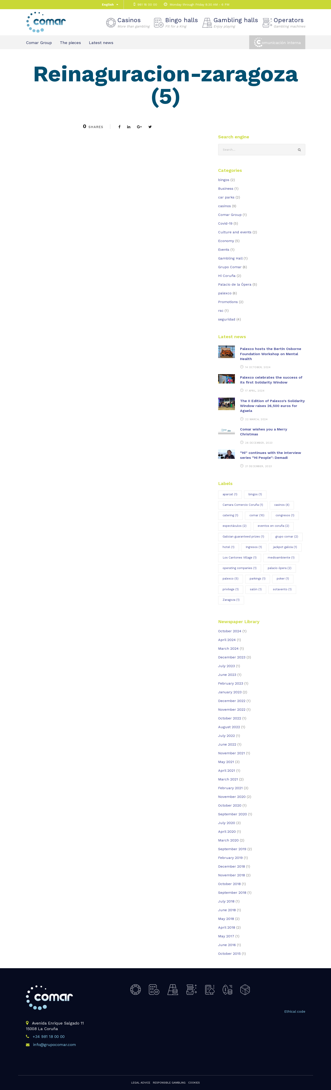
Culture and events (234, 232)
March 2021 (228, 779)
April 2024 (227, 640)
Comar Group (39, 42)
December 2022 (231, 701)
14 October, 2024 (257, 367)
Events (223, 249)
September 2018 (232, 892)
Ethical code (294, 1011)
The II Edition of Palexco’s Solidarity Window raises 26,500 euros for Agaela (272, 406)
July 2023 (226, 666)
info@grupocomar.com (54, 1044)
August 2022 (229, 727)
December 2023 (231, 657)
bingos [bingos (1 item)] (255, 494)
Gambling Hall (230, 258)
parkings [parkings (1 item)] (258, 578)
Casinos (133, 22)
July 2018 (226, 901)
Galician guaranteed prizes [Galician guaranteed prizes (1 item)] (243, 536)
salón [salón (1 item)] (256, 589)
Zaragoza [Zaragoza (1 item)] (231, 599)
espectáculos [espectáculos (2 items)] (235, 525)
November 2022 (231, 709)
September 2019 (232, 849)
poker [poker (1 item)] (283, 578)
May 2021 (226, 762)
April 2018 (226, 927)
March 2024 (228, 648)
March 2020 (228, 840)
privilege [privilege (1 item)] (231, 589)
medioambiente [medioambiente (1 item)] (281, 557)
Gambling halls (235, 22)
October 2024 (229, 631)
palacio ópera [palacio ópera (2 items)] (279, 568)
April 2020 (227, 831)
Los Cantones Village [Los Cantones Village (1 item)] (240, 557)
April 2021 (226, 770)
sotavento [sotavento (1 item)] (282, 589)
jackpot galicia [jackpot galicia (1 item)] (285, 547)
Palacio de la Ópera (234, 284)
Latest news (101, 42)
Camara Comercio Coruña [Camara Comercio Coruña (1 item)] (243, 504)
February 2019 (230, 858)
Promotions (228, 302)
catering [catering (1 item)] (230, 515)
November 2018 (231, 875)
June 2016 (227, 945)
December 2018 (231, 866)
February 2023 (230, 683)
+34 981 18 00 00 (49, 1036)
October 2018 (229, 884)
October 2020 (229, 805)
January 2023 (230, 692)
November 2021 (231, 753)
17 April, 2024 (254, 390)
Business (225, 188)
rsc (220, 310)
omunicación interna (281, 42)
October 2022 (229, 718)
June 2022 (227, 744)
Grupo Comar (230, 267)
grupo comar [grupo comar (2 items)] (286, 536)
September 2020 (232, 814)
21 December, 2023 (258, 466)
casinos (224, 206)
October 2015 (229, 953)
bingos (223, 180)
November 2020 (232, 797)
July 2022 (226, 736)
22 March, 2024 (256, 419)
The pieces (70, 42)
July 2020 (226, 823)
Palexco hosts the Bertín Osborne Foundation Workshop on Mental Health (270, 354)
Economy (226, 241)
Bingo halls (181, 22)
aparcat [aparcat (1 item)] (230, 494)
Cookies (194, 1082)
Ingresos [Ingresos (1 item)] (254, 547)
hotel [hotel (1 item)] (228, 547)
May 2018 (226, 919)
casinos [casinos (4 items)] (281, 504)
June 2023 (227, 675)
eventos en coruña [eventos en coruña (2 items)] (273, 525)
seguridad (226, 319)
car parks (226, 197)
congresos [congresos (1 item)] (285, 515)
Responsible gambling (169, 1082)
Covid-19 (225, 223)
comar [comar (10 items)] (256, 515)
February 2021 (230, 788)
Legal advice (140, 1082)
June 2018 (227, 910)
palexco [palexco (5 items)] (230, 578)
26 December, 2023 (259, 442)
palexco (225, 293)
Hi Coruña (227, 276)
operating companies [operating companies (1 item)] (240, 568)
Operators (289, 22)
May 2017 (226, 936)
